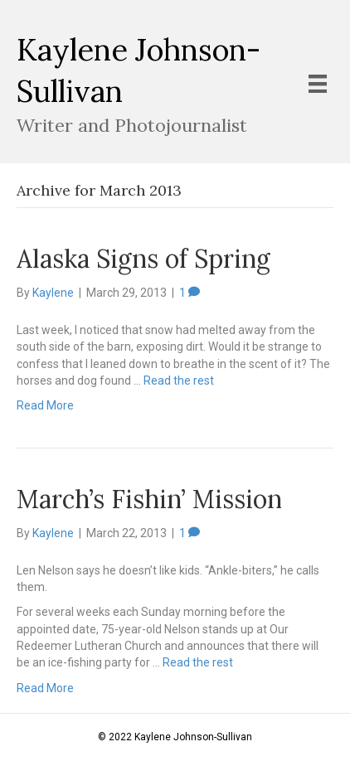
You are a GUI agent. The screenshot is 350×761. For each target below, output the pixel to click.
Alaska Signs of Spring (143, 258)
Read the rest (178, 380)
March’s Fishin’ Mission (149, 499)
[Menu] (317, 83)
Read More (45, 405)
